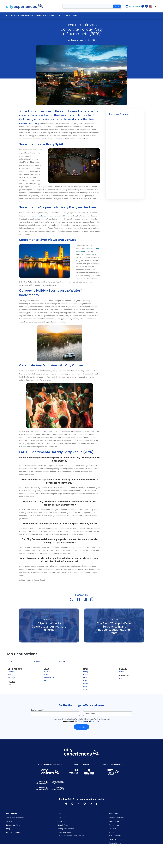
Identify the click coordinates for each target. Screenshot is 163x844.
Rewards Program (64, 832)
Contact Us (62, 821)
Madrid (46, 674)
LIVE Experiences (71, 15)
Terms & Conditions (116, 818)
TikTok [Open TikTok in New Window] (97, 804)
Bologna (86, 671)
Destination (12, 15)
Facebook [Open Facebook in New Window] (66, 804)
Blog (8, 829)
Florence (86, 674)
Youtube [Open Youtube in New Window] (91, 804)
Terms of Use (114, 821)
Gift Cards (112, 829)
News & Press (63, 825)
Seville (46, 680)
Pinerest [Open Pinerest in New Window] (85, 804)
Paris (10, 684)
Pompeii (86, 683)
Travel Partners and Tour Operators (71, 836)
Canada (37, 661)
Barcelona (47, 671)
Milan (85, 677)
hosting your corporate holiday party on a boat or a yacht (42, 216)
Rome (85, 686)
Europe (62, 661)
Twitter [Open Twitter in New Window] (78, 804)
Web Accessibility (115, 836)
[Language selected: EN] (153, 6)
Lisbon (121, 678)
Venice (85, 689)
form (24, 446)
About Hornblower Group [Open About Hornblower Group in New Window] (15, 818)
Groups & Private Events (48, 15)
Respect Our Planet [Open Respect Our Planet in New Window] (13, 825)
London (11, 671)
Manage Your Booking (66, 829)
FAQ (59, 818)
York (9, 674)
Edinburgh (11, 677)
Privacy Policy (114, 825)
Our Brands (27, 15)
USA (10, 661)
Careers (9, 821)
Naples (85, 680)
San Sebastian (49, 677)
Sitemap (112, 832)
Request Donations (13, 832)
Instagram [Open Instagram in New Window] (72, 804)
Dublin (121, 671)
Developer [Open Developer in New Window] (112, 839)
